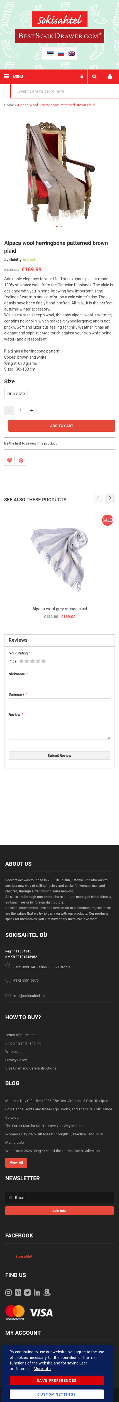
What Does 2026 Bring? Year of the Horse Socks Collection (52, 1151)
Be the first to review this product (30, 443)
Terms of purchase (20, 1035)
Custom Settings (56, 1394)
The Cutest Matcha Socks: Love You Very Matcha (44, 1126)
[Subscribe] (59, 1210)
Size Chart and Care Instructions (30, 1068)
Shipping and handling (23, 1043)
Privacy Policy (16, 1060)
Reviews (18, 640)
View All (16, 1162)
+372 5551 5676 (25, 980)
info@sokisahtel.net (29, 996)
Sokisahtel (23, 1256)
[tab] (59, 640)
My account (110, 77)
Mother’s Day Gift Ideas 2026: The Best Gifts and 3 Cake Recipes (56, 1101)
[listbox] (59, 394)
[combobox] (64, 91)
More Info (42, 1368)
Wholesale (13, 1051)
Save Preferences (57, 1380)
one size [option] (16, 393)
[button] (57, 226)
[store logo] (59, 20)
